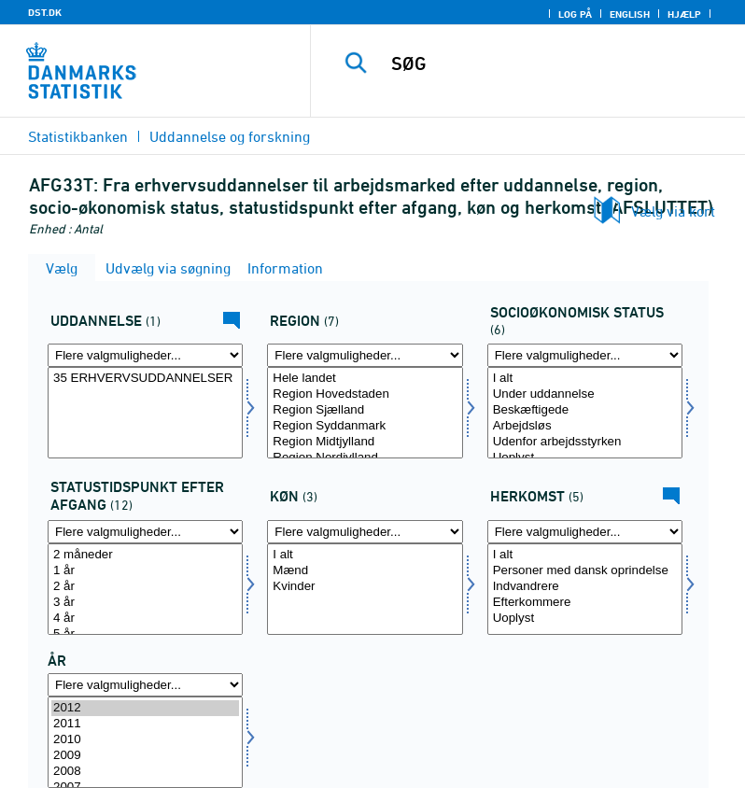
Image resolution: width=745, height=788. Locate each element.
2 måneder (145, 555)
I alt (585, 379)
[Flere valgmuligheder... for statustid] (145, 531)
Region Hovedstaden (364, 394)
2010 (145, 740)
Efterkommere (585, 603)
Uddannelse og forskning (229, 136)
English (630, 14)
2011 (145, 724)
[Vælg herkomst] (584, 589)
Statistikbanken (78, 136)
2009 (145, 756)
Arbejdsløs (585, 426)
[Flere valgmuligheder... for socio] (584, 355)
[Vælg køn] (364, 589)
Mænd (364, 571)
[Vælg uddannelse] (145, 412)
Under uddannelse (585, 394)
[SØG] (555, 63)
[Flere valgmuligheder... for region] (364, 355)
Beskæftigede (585, 410)
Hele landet (364, 379)
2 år (145, 587)
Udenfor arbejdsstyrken (585, 442)
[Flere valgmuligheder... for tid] (145, 685)
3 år (145, 603)
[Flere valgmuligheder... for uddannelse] (145, 355)
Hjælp (684, 14)
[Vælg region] (364, 412)
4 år (145, 618)
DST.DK (45, 12)
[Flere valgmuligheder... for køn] (364, 531)
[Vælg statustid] (145, 589)
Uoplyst (585, 618)
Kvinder (364, 587)
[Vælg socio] (584, 412)
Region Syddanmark (364, 426)
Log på (575, 14)
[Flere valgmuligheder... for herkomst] (584, 531)
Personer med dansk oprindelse (585, 571)
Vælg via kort (673, 211)
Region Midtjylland (364, 442)
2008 (145, 772)
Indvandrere (585, 587)
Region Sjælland (364, 410)
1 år (145, 571)
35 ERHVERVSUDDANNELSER (145, 379)
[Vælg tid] (145, 742)
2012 (145, 708)
